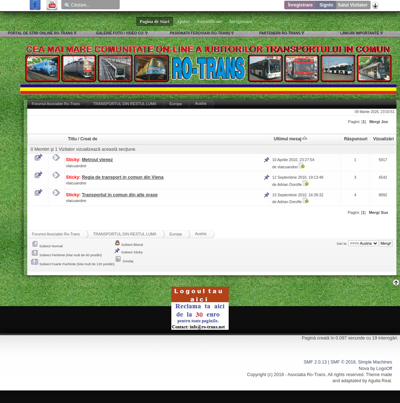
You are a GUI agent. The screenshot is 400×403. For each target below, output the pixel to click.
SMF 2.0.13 (315, 362)
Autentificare (209, 21)
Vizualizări (383, 138)
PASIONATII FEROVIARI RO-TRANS (200, 33)
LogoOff (384, 368)
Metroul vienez (97, 159)
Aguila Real (379, 380)
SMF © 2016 (343, 362)
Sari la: (342, 243)
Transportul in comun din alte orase (119, 194)
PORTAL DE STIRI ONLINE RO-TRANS (40, 33)
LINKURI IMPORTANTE (359, 33)
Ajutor (183, 21)
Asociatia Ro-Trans (306, 374)
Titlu (72, 138)
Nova (364, 368)
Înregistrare (300, 5)
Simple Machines (375, 362)
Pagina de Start (155, 21)
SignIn (326, 5)
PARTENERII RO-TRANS (279, 33)
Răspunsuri (355, 138)
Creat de (88, 138)
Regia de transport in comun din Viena (122, 177)
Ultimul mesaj (290, 138)
